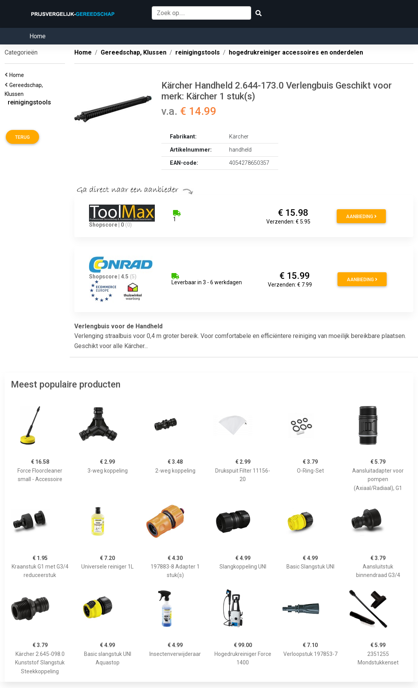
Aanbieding (361, 216)
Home (37, 36)
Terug (22, 137)
